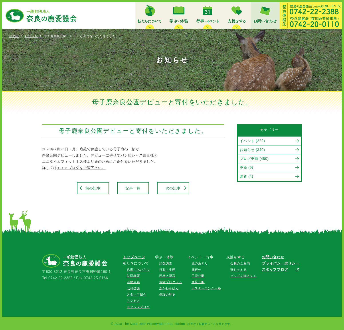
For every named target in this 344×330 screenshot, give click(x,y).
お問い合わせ (273, 257)
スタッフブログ (138, 307)
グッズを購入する (243, 276)
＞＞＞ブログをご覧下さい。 (81, 168)
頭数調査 (165, 263)
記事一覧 (133, 188)
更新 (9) (246, 167)
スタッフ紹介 (136, 294)
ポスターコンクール (206, 288)
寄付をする (238, 269)
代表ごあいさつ (138, 269)
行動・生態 (167, 269)
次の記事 (173, 188)
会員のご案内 (240, 263)
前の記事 (92, 188)
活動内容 (133, 282)
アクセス (133, 300)
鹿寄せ (196, 269)
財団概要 (133, 276)
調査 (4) (246, 176)
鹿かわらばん (169, 288)
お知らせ (31, 36)
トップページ (134, 257)
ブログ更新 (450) (254, 159)
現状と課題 (167, 276)
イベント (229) (252, 141)
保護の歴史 (167, 294)
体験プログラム (170, 282)
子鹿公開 (198, 276)
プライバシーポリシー (280, 263)
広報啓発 (133, 288)
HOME (14, 36)
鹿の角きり (200, 263)
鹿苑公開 (198, 282)
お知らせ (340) (252, 150)
